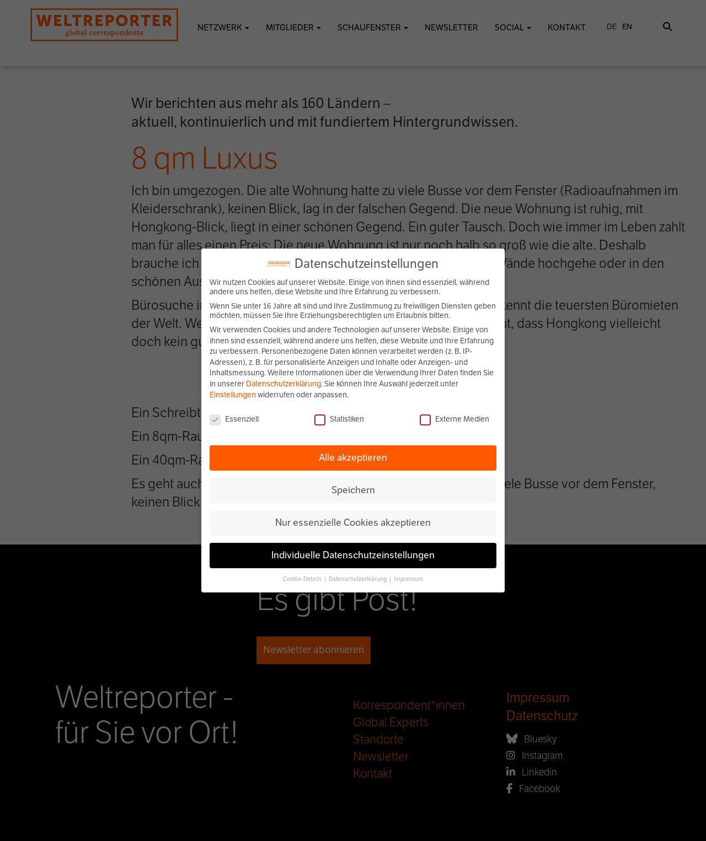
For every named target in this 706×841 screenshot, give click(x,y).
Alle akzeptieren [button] (353, 457)
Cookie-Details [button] (303, 579)
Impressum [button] (408, 579)
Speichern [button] (353, 490)
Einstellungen (233, 395)
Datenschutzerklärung (283, 384)
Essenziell (234, 419)
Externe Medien (454, 419)
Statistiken (339, 419)
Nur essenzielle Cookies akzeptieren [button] (353, 522)
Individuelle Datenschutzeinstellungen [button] (353, 555)
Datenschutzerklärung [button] (358, 579)
